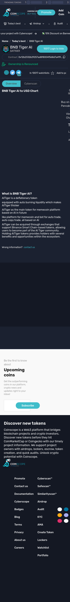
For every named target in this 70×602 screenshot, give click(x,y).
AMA (40, 524)
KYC (39, 516)
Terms (18, 524)
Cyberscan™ (44, 478)
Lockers (42, 540)
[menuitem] (12, 24)
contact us (29, 247)
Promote (46, 12)
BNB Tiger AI (36, 41)
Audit (40, 509)
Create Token (45, 532)
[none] (38, 24)
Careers (19, 547)
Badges (19, 509)
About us (20, 540)
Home (5, 41)
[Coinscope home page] (14, 12)
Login (69, 12)
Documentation (24, 493)
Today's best (19, 41)
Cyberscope (21, 501)
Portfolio (42, 555)
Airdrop (42, 501)
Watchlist (43, 547)
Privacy (19, 532)
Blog (17, 516)
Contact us (21, 486)
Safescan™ (44, 486)
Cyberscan (30, 83)
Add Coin (61, 12)
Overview (11, 83)
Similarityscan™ (47, 493)
